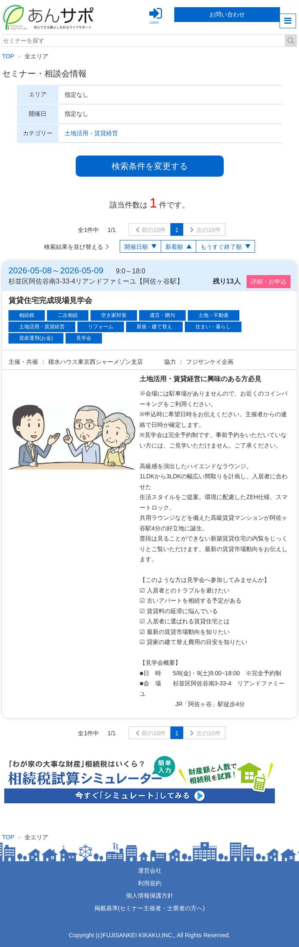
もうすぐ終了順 (221, 246)
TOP (8, 56)
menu (287, 21)
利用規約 (150, 883)
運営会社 (150, 870)
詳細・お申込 (268, 281)
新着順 (174, 246)
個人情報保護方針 (149, 895)
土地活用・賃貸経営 (91, 133)
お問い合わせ (227, 14)
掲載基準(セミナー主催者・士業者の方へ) (149, 908)
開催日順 (136, 246)
